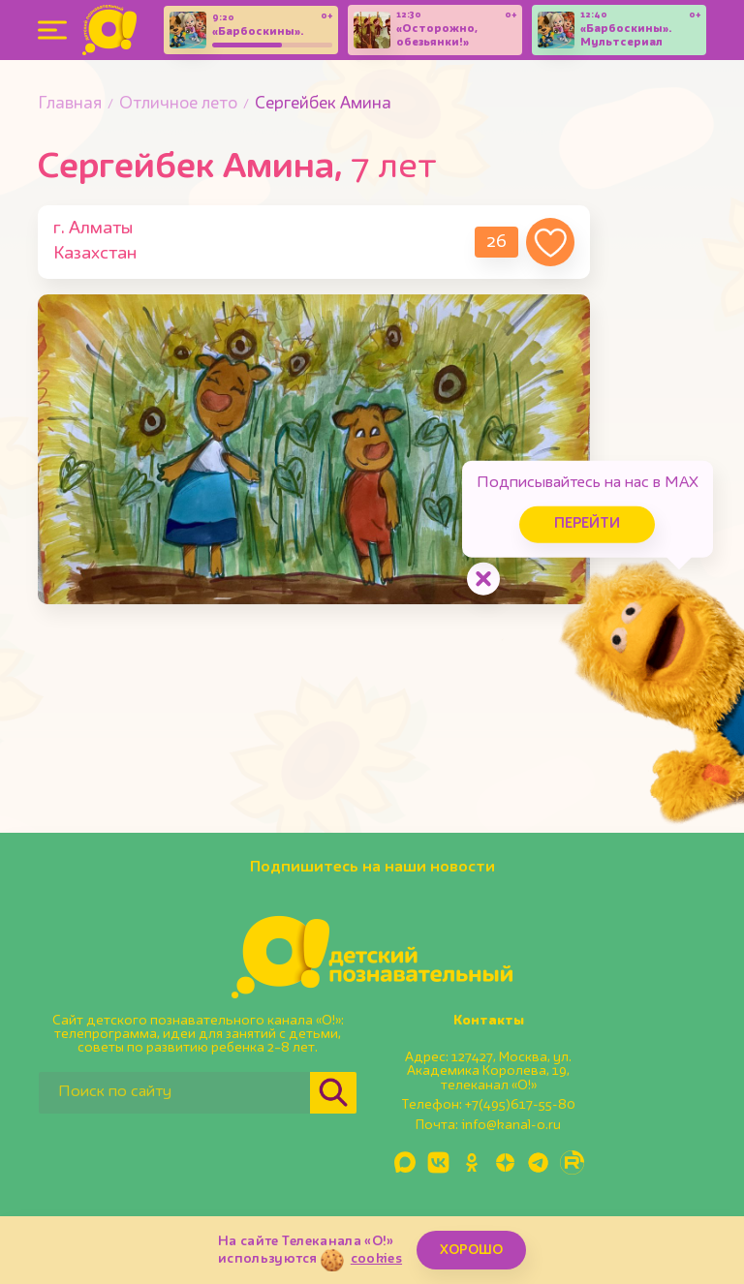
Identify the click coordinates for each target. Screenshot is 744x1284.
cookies (376, 1259)
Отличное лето (178, 104)
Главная (70, 104)
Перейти (579, 521)
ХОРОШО (471, 1250)
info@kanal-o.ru (511, 1125)
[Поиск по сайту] (174, 1093)
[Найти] (333, 1093)
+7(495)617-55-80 (520, 1105)
